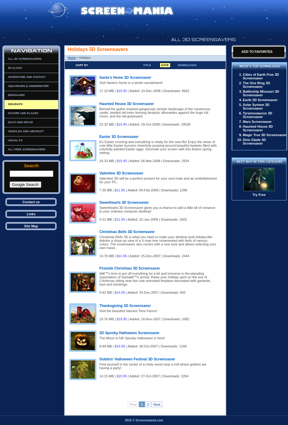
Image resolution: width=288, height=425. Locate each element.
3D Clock (15, 67)
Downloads (187, 65)
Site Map (31, 226)
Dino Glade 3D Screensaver (254, 141)
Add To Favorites (256, 51)
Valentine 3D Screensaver (121, 173)
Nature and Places (23, 113)
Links (31, 214)
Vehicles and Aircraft (26, 131)
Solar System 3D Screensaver (256, 106)
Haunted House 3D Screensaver (126, 104)
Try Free (259, 195)
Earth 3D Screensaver (260, 100)
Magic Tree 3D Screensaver (264, 135)
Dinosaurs (16, 95)
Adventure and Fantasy (27, 76)
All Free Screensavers (26, 149)
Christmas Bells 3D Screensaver (127, 232)
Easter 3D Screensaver (119, 137)
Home (72, 57)
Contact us (31, 202)
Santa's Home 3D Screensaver (125, 77)
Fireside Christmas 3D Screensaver (129, 268)
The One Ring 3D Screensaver (256, 84)
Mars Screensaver (257, 121)
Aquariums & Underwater (28, 86)
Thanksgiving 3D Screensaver (125, 306)
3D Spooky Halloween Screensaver (129, 333)
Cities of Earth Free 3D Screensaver (261, 76)
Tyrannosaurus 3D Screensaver (257, 115)
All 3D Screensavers (25, 58)
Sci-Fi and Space (20, 122)
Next (156, 404)
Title (147, 65)
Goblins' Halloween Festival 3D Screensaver (137, 359)
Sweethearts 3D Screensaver (124, 202)
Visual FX (15, 140)
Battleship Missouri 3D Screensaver (261, 93)
